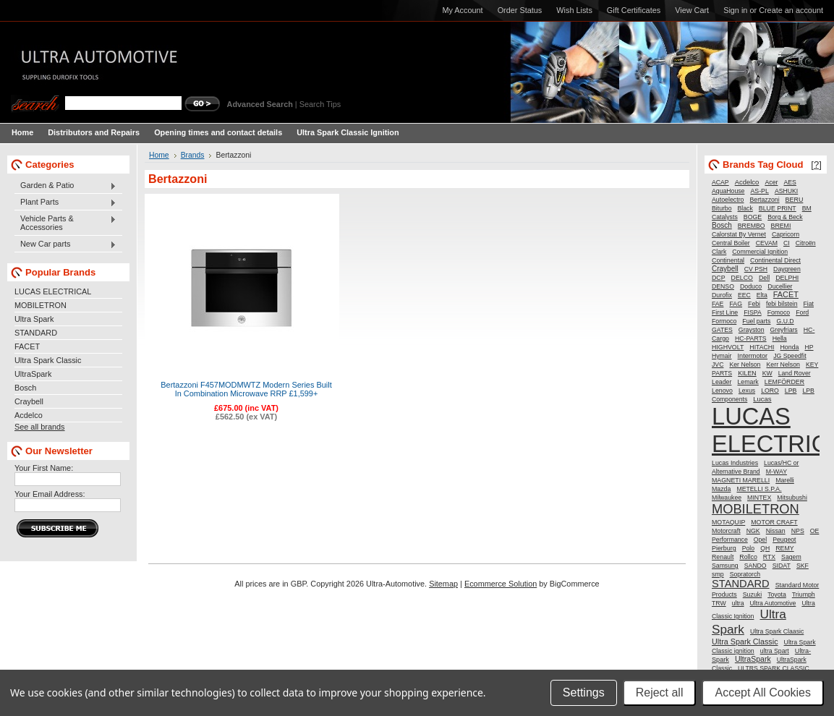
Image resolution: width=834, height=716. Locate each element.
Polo (748, 548)
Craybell (28, 401)
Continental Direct (775, 260)
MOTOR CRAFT (774, 522)
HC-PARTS (751, 338)
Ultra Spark (34, 319)
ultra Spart (774, 651)
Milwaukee (726, 497)
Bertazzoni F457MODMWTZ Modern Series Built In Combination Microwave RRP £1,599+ (246, 389)
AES (790, 182)
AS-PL (759, 191)
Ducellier (779, 286)
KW (767, 373)
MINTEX (759, 497)
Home (159, 155)
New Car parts (65, 244)
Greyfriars (784, 329)
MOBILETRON (40, 305)
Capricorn (785, 234)
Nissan (776, 530)
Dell (764, 277)
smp (718, 574)
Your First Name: (43, 468)
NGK (753, 530)
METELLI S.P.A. (758, 489)
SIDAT (782, 565)
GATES (722, 329)
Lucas (762, 399)
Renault (722, 557)
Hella (780, 338)
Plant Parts (65, 202)
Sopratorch (745, 574)
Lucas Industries (735, 462)
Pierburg (724, 548)
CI (786, 243)
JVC (717, 364)
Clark (719, 251)
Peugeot (784, 539)
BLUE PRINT (777, 208)
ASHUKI (786, 191)
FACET (27, 346)
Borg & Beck (784, 217)
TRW (719, 603)
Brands (193, 155)
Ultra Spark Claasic (777, 631)
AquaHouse (728, 191)
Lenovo (722, 390)
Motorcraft (726, 530)
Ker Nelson (744, 364)
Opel (760, 539)
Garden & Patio (65, 186)
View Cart (692, 10)
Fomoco (778, 312)
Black (745, 208)
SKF (802, 565)
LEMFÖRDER (784, 381)
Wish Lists (574, 10)
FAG (735, 303)
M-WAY (776, 471)
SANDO (755, 565)
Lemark (747, 381)
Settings (584, 692)
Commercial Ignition (760, 251)
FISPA (752, 312)
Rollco (748, 557)
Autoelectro (728, 199)
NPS (797, 530)
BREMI (781, 225)
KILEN (747, 373)
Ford (802, 312)
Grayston (752, 329)
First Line (725, 312)
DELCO (742, 277)
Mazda (721, 489)
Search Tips (320, 104)
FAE (717, 303)
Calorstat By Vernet (739, 234)
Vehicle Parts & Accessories (65, 222)
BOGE (753, 217)
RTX (769, 557)
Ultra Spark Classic (47, 360)
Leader (721, 381)
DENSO (723, 286)
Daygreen (787, 269)
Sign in (735, 10)
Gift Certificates (633, 10)
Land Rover (794, 373)
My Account (462, 10)
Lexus (747, 390)
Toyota (776, 594)
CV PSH (755, 269)
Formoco (724, 321)
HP (808, 347)
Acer (771, 182)
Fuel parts (756, 321)
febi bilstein (781, 303)
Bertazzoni (765, 199)
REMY (784, 548)
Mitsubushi (792, 497)
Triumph (803, 594)
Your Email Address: (49, 494)
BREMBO (751, 225)
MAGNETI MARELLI (741, 480)
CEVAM (767, 243)
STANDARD (35, 332)
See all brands (39, 426)
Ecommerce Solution (500, 583)
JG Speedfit (789, 355)
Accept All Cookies (763, 692)
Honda (789, 347)
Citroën (806, 243)
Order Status (520, 10)
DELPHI (787, 277)
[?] (816, 164)
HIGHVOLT (728, 347)
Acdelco (28, 415)
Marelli (784, 480)
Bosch (25, 387)
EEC (744, 295)
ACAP (720, 182)
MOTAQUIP (728, 522)
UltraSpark (32, 374)
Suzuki (752, 594)
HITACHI (761, 347)
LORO (770, 390)
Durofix (722, 295)
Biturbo (722, 208)
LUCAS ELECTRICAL (52, 291)
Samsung (725, 565)
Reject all (660, 692)
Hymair (722, 355)
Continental (728, 260)
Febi (754, 303)
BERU (795, 199)
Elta (762, 295)
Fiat (809, 303)
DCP (719, 277)
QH (765, 548)
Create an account (791, 10)
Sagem (791, 557)
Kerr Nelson (782, 364)
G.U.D (784, 321)
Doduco (751, 286)
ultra (738, 603)
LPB (791, 390)
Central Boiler (731, 243)
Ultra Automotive (773, 603)
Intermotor (753, 355)
